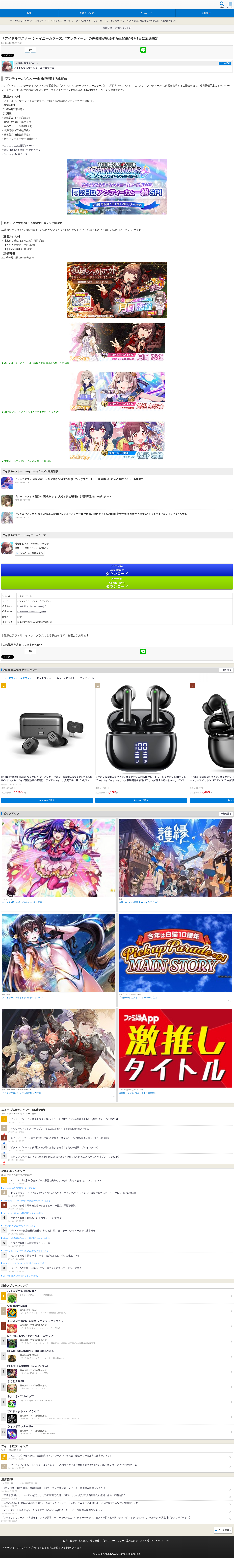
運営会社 (94, 1540)
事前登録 (107, 28)
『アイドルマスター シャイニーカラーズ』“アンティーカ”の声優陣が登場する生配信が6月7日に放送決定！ (125, 21)
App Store (117, 570)
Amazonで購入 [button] (47, 800)
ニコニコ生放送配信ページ (19, 145)
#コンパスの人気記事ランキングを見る (19, 1188)
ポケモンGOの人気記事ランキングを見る (20, 1276)
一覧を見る (226, 670)
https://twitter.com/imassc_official (31, 611)
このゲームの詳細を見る (31, 553)
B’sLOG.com (162, 1540)
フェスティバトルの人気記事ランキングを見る (23, 1213)
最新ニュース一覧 (62, 21)
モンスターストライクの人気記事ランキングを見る (24, 1263)
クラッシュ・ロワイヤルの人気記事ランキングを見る (25, 1251)
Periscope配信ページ (15, 154)
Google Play (117, 583)
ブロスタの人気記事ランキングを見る (19, 1226)
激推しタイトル (123, 28)
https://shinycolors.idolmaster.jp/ (31, 606)
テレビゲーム (87, 678)
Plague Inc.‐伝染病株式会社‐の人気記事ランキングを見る (26, 1238)
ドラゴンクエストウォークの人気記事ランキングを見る (26, 1201)
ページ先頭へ (224, 1530)
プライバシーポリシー (112, 1540)
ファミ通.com (147, 1540)
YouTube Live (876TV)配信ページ (22, 149)
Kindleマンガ (44, 678)
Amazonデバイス (65, 678)
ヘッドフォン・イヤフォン (18, 678)
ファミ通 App (12, 5)
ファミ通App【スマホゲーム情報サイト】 (30, 21)
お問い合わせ (70, 1540)
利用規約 (83, 1540)
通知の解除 (132, 1540)
